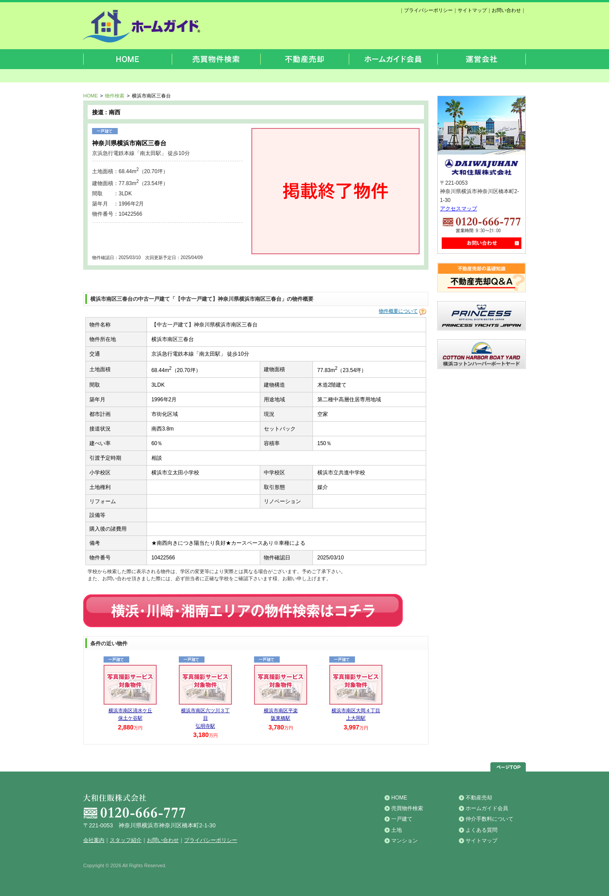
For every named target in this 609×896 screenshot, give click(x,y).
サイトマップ (472, 10)
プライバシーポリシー (428, 10)
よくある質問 (481, 830)
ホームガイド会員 (487, 808)
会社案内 (93, 840)
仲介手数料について (489, 819)
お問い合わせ (506, 10)
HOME (90, 95)
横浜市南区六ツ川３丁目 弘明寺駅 (205, 718)
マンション (404, 841)
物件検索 (114, 95)
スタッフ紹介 (126, 840)
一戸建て (401, 819)
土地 (396, 830)
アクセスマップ (458, 209)
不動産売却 (479, 798)
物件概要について (398, 311)
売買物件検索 (407, 808)
